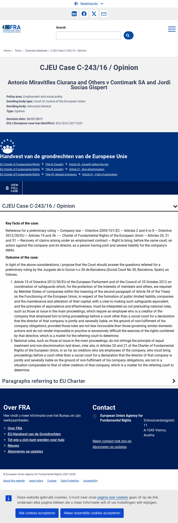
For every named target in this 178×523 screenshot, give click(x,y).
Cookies (51, 480)
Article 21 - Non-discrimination (86, 169)
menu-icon (171, 28)
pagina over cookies (112, 497)
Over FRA (15, 428)
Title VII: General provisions (61, 174)
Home (7, 50)
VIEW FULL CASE (14, 188)
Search (61, 27)
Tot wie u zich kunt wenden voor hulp (36, 440)
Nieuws (13, 446)
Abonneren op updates (25, 451)
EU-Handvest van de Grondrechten (34, 434)
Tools (18, 50)
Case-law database (36, 50)
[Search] (88, 35)
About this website (14, 480)
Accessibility (90, 480)
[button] (74, 14)
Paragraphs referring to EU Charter (43, 381)
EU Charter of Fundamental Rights (20, 164)
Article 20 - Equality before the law (88, 164)
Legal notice (36, 480)
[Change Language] (89, 4)
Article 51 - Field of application (99, 174)
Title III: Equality (54, 164)
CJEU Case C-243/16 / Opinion (69, 50)
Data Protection (70, 480)
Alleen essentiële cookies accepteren (92, 513)
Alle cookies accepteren (37, 513)
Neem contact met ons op (112, 441)
